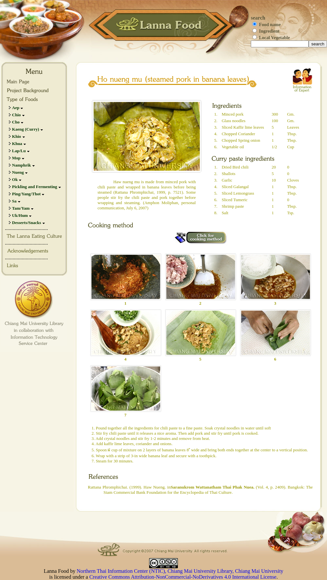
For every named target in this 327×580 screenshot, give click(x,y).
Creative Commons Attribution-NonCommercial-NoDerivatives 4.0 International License (182, 577)
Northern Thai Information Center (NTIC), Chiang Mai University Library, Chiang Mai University (180, 571)
